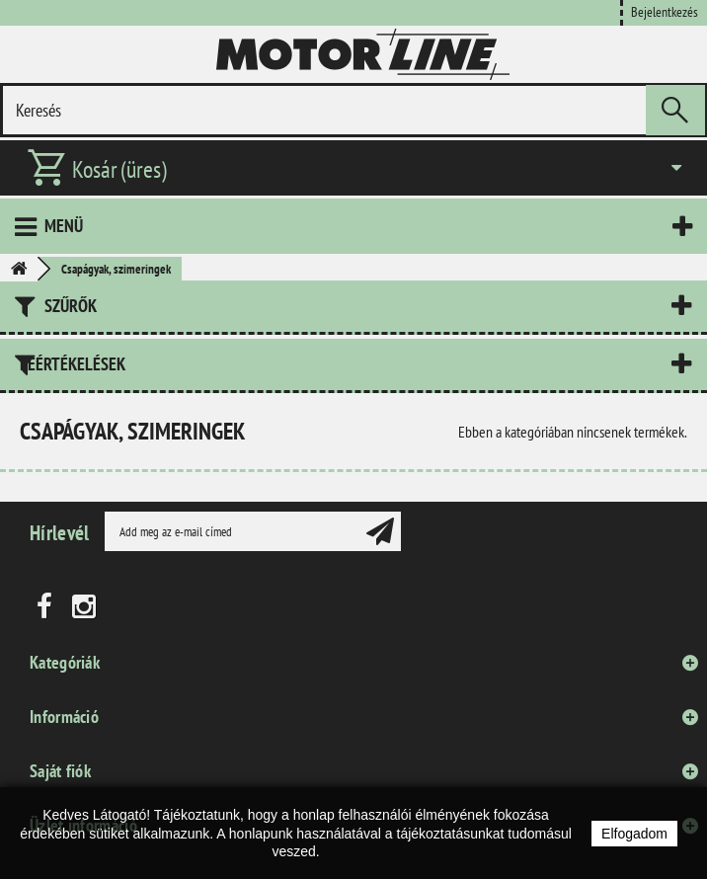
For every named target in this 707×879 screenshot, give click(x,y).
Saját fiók (60, 770)
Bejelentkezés (664, 11)
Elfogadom (634, 833)
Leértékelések (72, 364)
